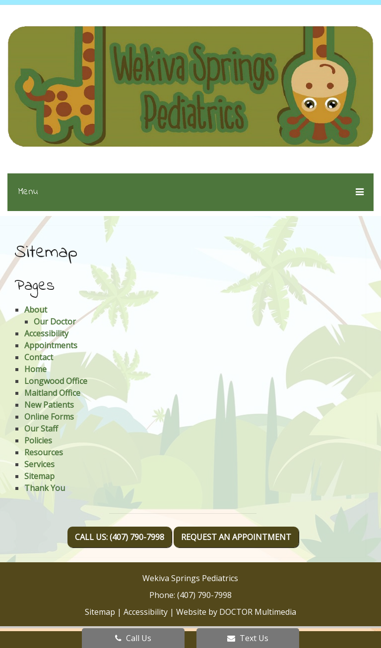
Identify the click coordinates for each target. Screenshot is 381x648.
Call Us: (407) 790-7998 (119, 537)
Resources (43, 452)
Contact (38, 357)
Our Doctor (55, 321)
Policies (38, 440)
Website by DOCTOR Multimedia (236, 611)
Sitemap (39, 476)
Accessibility (46, 333)
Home (35, 369)
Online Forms (49, 416)
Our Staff (41, 428)
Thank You (44, 488)
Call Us (133, 638)
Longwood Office (55, 381)
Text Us (247, 638)
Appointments (50, 345)
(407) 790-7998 (204, 595)
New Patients (49, 404)
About (35, 309)
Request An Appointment (236, 537)
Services (39, 464)
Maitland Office (52, 392)
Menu (28, 192)
